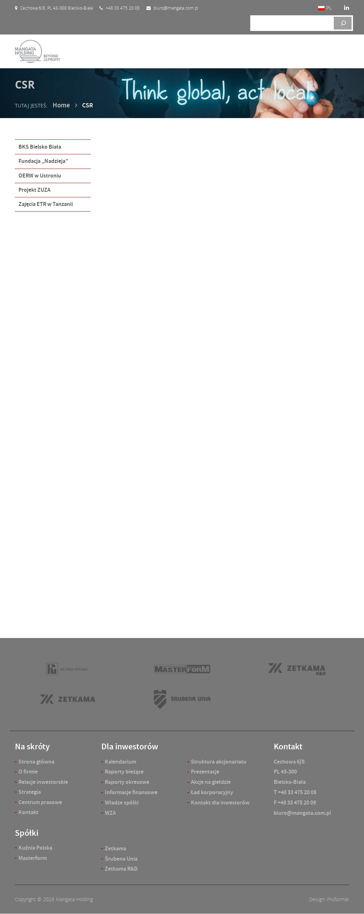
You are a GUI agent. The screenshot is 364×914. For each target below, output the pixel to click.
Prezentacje (205, 772)
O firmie (28, 772)
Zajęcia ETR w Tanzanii (45, 202)
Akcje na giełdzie (211, 782)
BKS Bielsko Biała (39, 146)
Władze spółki (122, 802)
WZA (110, 813)
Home (61, 105)
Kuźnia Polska (35, 848)
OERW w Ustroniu (39, 174)
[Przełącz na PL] (325, 8)
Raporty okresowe (127, 782)
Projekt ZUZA (34, 188)
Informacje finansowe (131, 792)
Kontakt (28, 813)
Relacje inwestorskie (43, 782)
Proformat (338, 899)
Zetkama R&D (121, 869)
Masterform (32, 858)
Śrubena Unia (121, 858)
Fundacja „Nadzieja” (43, 160)
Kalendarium (120, 761)
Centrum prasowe (40, 802)
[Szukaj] (343, 23)
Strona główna (36, 761)
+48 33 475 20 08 (297, 792)
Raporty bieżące (124, 772)
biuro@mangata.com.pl (302, 813)
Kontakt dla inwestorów (220, 802)
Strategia (29, 792)
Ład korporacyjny (212, 792)
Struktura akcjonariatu (218, 761)
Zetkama (115, 848)
